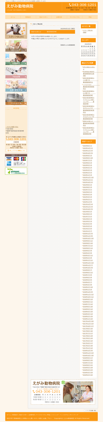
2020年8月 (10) (88, 243)
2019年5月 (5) (87, 280)
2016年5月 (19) (88, 367)
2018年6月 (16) (88, 306)
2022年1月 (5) (87, 202)
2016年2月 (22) (88, 375)
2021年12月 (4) (88, 204)
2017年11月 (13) (88, 323)
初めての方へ (23, 415)
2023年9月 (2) (87, 155)
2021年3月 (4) (87, 226)
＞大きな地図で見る (12, 127)
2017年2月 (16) (88, 345)
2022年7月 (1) (87, 189)
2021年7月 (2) (87, 216)
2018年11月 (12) (88, 294)
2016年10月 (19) (88, 355)
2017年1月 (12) (88, 348)
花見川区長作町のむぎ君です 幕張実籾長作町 (89, 93)
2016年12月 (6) (88, 350)
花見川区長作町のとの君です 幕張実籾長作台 (90, 80)
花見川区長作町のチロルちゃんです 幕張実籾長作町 (93, 117)
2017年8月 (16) (88, 331)
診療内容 (32, 415)
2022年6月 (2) (87, 192)
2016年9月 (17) (88, 358)
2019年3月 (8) (87, 284)
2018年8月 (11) (88, 302)
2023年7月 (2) (87, 160)
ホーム (9, 415)
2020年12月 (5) (88, 233)
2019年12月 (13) (88, 263)
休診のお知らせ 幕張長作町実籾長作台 (91, 123)
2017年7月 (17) (88, 333)
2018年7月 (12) (88, 304)
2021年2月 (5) (87, 228)
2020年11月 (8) (88, 236)
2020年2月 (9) (87, 258)
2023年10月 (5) (88, 153)
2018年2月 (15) (88, 316)
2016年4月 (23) (88, 370)
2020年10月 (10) (88, 238)
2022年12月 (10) (88, 177)
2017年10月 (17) (88, 326)
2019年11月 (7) (88, 265)
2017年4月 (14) (88, 341)
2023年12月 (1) (88, 148)
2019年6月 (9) (87, 277)
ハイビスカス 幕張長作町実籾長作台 (91, 87)
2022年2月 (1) (87, 199)
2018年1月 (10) (88, 319)
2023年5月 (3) (87, 165)
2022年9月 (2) (87, 185)
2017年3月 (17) (88, 343)
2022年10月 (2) (88, 182)
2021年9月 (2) (87, 211)
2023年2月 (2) (87, 172)
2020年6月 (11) (88, 248)
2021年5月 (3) (87, 221)
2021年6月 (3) (87, 219)
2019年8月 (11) (88, 272)
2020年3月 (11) (88, 255)
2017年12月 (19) (88, 321)
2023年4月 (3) (87, 167)
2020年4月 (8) (87, 253)
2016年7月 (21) (88, 362)
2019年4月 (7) (87, 282)
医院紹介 (15, 415)
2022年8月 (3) (87, 187)
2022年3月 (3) (87, 197)
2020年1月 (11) (88, 260)
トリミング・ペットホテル (60, 415)
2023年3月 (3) (87, 170)
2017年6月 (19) (88, 336)
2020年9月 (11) (88, 241)
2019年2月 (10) (88, 287)
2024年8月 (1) (87, 146)
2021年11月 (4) (88, 206)
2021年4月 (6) (87, 224)
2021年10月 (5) (88, 209)
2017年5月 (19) (88, 338)
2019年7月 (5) (87, 275)
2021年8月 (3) (87, 214)
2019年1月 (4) (87, 289)
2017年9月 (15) (88, 328)
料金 (48, 415)
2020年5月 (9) (87, 250)
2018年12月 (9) (88, 292)
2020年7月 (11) (88, 245)
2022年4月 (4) (87, 194)
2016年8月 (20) (88, 360)
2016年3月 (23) (88, 372)
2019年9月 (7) (87, 270)
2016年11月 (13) (88, 353)
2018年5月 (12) (88, 309)
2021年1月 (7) (87, 231)
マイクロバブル (41, 415)
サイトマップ (74, 415)
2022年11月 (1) (88, 180)
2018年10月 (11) (88, 297)
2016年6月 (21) (88, 365)
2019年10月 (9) (88, 267)
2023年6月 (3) (87, 163)
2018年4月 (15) (88, 311)
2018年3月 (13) (88, 314)
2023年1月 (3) (87, 175)
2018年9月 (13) (88, 299)
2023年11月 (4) (88, 150)
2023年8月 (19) (88, 158)
